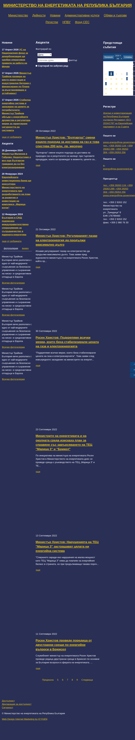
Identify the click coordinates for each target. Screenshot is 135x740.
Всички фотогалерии (13, 283)
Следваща (87, 679)
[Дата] (44, 54)
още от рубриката (11, 137)
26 (116, 88)
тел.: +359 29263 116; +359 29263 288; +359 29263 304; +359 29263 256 (118, 149)
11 (111, 79)
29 (132, 88)
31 (106, 93)
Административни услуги (82, 15)
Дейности (39, 15)
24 (106, 88)
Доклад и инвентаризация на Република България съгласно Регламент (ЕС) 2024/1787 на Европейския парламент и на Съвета (118, 120)
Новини (55, 15)
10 (106, 79)
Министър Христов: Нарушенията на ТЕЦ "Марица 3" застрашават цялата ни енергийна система (67, 546)
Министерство (18, 15)
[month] (119, 58)
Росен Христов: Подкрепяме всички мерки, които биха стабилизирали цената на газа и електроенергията (67, 342)
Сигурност (7, 707)
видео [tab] (25, 248)
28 (127, 88)
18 (111, 84)
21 (127, 84)
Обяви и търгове (115, 15)
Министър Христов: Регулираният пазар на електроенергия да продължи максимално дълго (66, 240)
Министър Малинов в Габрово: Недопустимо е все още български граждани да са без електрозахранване (16, 160)
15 (132, 79)
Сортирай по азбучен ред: (53, 65)
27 (122, 88)
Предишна (48, 679)
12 (116, 79)
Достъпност (8, 700)
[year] (118, 55)
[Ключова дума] (52, 60)
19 (116, 84)
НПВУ (66, 22)
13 (122, 79)
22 (132, 84)
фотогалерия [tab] (11, 248)
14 (127, 79)
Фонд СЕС (82, 22)
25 (111, 88)
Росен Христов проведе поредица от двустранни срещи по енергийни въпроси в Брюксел (64, 645)
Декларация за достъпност (17, 704)
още (38, 165)
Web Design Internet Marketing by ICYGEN (24, 719)
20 (122, 84)
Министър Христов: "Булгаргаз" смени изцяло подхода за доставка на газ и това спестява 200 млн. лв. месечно (67, 142)
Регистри (52, 22)
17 (106, 84)
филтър (72, 60)
